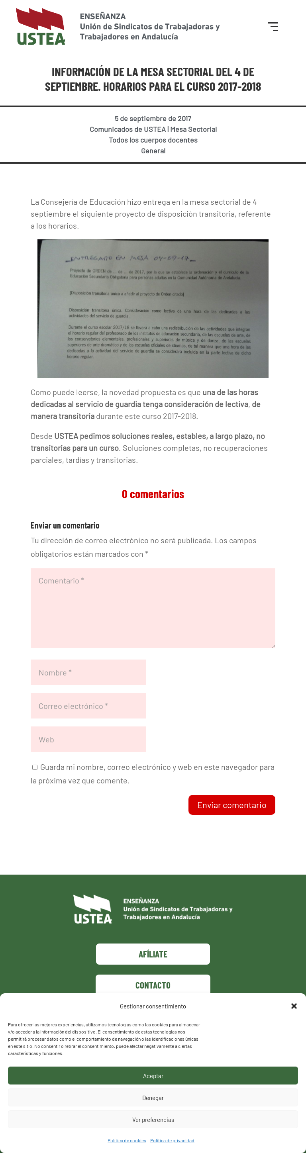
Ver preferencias (153, 1119)
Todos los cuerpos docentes (153, 139)
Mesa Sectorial (193, 129)
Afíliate (153, 953)
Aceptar (153, 1075)
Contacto (153, 985)
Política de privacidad (172, 1140)
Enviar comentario (232, 804)
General (153, 150)
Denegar (153, 1097)
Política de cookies (127, 1140)
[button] (294, 1006)
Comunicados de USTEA (128, 129)
